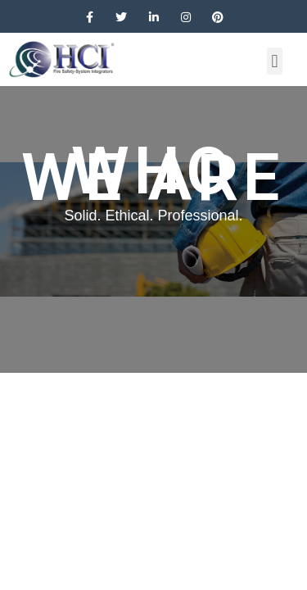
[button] (274, 61)
